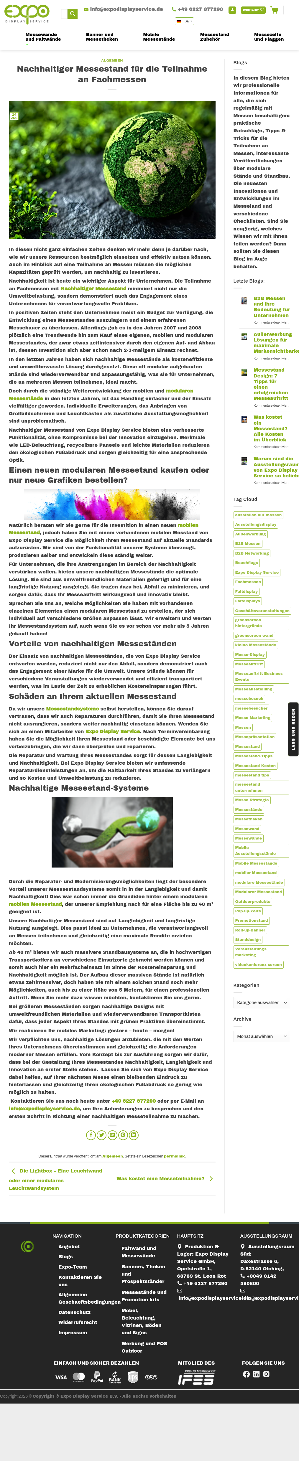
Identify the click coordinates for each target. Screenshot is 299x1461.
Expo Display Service (113, 731)
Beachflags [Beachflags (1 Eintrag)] (246, 563)
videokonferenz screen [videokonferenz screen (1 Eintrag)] (258, 965)
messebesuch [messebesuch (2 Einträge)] (249, 699)
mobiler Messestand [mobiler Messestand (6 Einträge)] (256, 873)
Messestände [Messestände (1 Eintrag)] (248, 810)
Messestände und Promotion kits (144, 1296)
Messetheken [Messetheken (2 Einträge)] (249, 819)
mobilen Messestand (35, 904)
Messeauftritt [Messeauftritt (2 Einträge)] (249, 664)
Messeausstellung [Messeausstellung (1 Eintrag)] (253, 689)
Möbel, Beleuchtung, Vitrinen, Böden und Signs (141, 1321)
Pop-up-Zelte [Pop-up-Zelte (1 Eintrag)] (248, 911)
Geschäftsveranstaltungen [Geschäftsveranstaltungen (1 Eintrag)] (262, 611)
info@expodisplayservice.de (44, 1108)
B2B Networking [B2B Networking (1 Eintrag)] (252, 553)
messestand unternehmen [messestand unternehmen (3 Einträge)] (249, 787)
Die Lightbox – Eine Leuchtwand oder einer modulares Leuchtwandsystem (55, 1180)
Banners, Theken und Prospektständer (143, 1274)
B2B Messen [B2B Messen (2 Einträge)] (248, 544)
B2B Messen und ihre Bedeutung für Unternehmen (272, 307)
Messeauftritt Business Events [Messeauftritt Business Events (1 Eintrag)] (259, 677)
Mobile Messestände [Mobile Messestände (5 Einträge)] (256, 863)
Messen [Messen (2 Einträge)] (243, 727)
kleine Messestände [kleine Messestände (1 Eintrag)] (255, 645)
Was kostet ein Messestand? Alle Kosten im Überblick (271, 428)
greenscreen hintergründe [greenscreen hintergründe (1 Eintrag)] (248, 623)
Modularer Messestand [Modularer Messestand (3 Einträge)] (258, 892)
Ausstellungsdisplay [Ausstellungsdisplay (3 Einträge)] (256, 524)
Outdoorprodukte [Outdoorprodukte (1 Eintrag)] (253, 902)
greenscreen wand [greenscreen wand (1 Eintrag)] (254, 636)
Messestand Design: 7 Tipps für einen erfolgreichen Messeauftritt (271, 384)
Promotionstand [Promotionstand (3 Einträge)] (251, 921)
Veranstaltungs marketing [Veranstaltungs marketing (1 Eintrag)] (251, 952)
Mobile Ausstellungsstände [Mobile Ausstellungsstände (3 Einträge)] (255, 851)
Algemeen (112, 60)
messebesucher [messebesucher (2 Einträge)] (251, 708)
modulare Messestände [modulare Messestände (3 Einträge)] (259, 882)
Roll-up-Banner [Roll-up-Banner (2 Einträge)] (250, 930)
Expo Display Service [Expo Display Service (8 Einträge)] (257, 572)
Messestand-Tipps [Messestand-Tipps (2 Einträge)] (254, 756)
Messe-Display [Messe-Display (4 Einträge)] (250, 655)
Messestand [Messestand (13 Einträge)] (247, 747)
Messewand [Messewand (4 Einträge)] (247, 829)
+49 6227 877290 (133, 1101)
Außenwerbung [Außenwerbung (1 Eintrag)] (250, 534)
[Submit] (73, 14)
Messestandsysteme (72, 708)
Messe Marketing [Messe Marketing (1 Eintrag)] (252, 718)
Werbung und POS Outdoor (144, 1347)
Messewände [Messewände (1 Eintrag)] (248, 838)
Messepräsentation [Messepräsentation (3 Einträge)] (255, 737)
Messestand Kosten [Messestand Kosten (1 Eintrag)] (255, 766)
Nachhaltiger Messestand (93, 288)
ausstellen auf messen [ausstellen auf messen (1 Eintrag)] (258, 515)
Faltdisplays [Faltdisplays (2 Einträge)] (247, 601)
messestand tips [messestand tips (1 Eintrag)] (252, 775)
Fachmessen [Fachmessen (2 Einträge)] (248, 582)
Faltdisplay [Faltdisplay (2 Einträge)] (246, 592)
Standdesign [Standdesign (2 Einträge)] (248, 940)
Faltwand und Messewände (138, 1252)
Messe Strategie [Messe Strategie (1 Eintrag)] (252, 800)
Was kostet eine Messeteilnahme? (165, 1178)
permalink (174, 1156)
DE (183, 21)
